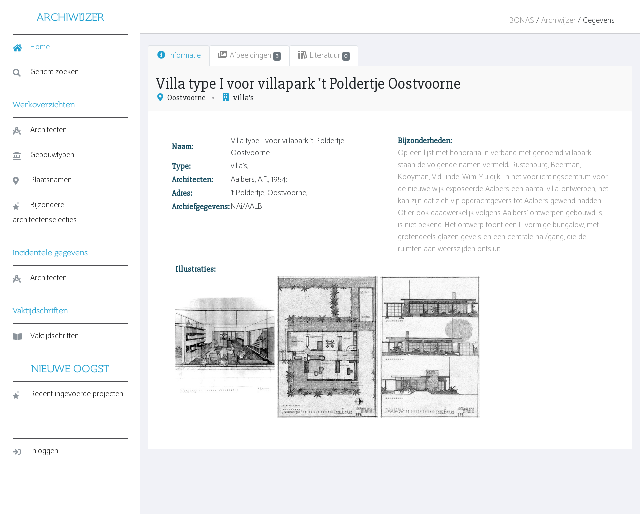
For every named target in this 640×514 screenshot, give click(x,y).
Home (31, 47)
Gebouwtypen (43, 155)
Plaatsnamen (42, 180)
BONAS (521, 20)
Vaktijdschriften (46, 336)
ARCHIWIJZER (70, 17)
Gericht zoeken (46, 72)
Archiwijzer (558, 20)
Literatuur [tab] (324, 55)
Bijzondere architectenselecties (45, 212)
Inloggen (35, 451)
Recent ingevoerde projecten (68, 394)
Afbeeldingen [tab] (249, 55)
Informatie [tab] (178, 55)
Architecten (40, 130)
